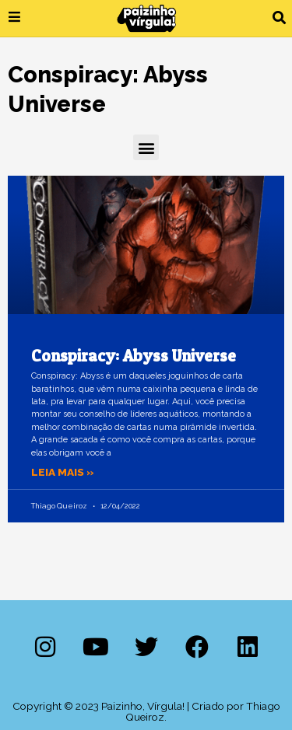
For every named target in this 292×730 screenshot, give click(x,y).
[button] (279, 18)
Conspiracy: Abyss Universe (133, 355)
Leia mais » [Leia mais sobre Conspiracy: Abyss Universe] (62, 472)
